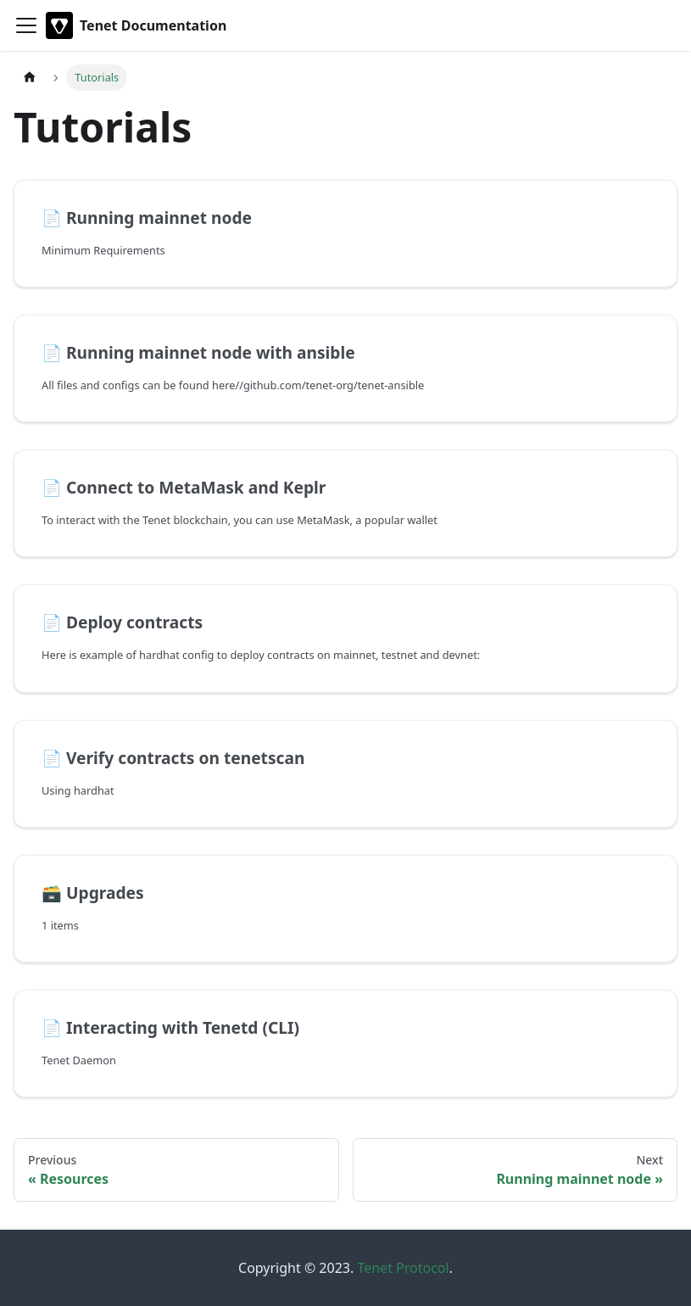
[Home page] (30, 77)
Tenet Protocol (403, 1268)
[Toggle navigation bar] (26, 25)
